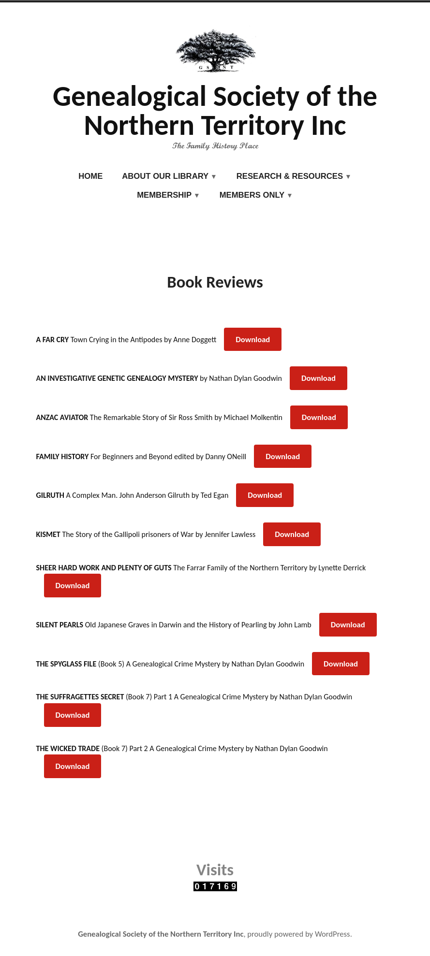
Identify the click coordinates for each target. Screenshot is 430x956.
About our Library (165, 176)
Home (90, 176)
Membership (164, 195)
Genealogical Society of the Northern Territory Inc (215, 110)
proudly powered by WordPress (298, 934)
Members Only (252, 195)
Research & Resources (290, 176)
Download (253, 339)
